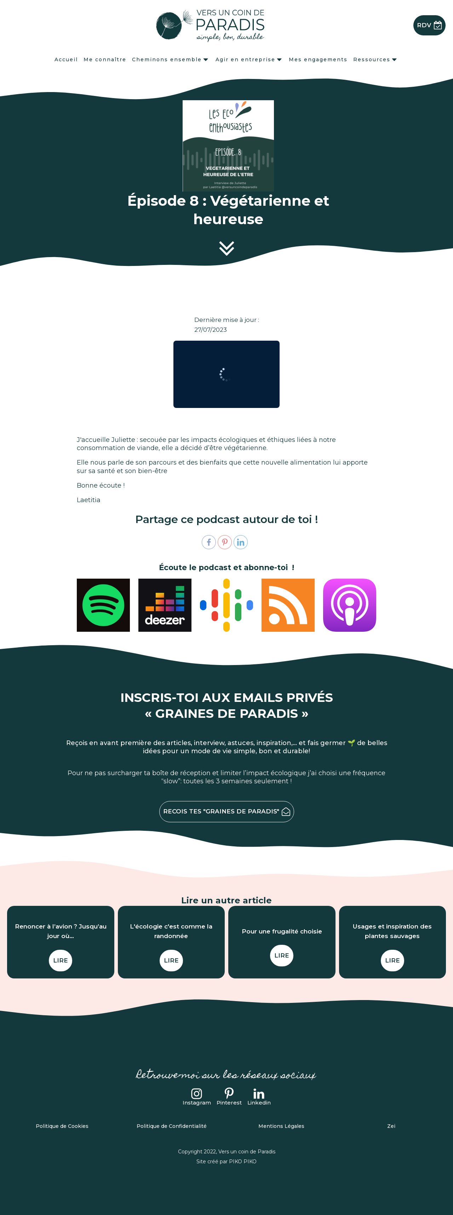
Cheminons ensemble (171, 59)
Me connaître (105, 59)
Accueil (66, 59)
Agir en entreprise (249, 59)
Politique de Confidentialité (172, 1126)
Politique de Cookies (62, 1126)
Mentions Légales (281, 1126)
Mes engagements (318, 59)
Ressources (375, 59)
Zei (391, 1126)
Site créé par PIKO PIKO (226, 1161)
